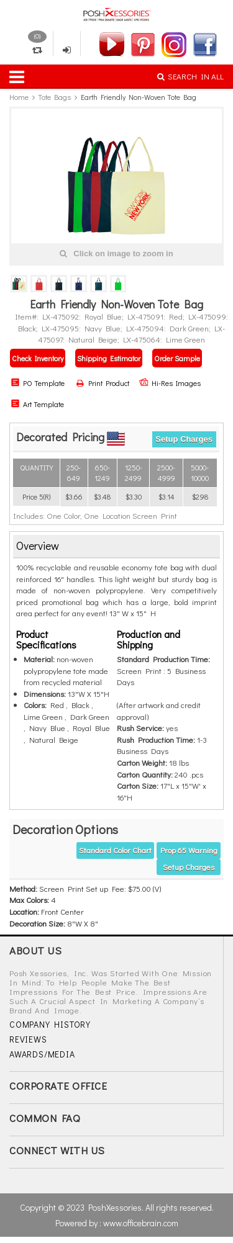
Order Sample (177, 358)
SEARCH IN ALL (190, 76)
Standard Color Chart (115, 850)
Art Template (37, 404)
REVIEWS (28, 1039)
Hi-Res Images (170, 383)
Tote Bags (54, 97)
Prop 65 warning (188, 850)
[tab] (116, 546)
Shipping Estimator (108, 358)
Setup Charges (183, 439)
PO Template (38, 383)
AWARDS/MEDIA (42, 1054)
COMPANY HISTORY (50, 1024)
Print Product (102, 383)
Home (19, 97)
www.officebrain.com (140, 1223)
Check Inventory (37, 358)
